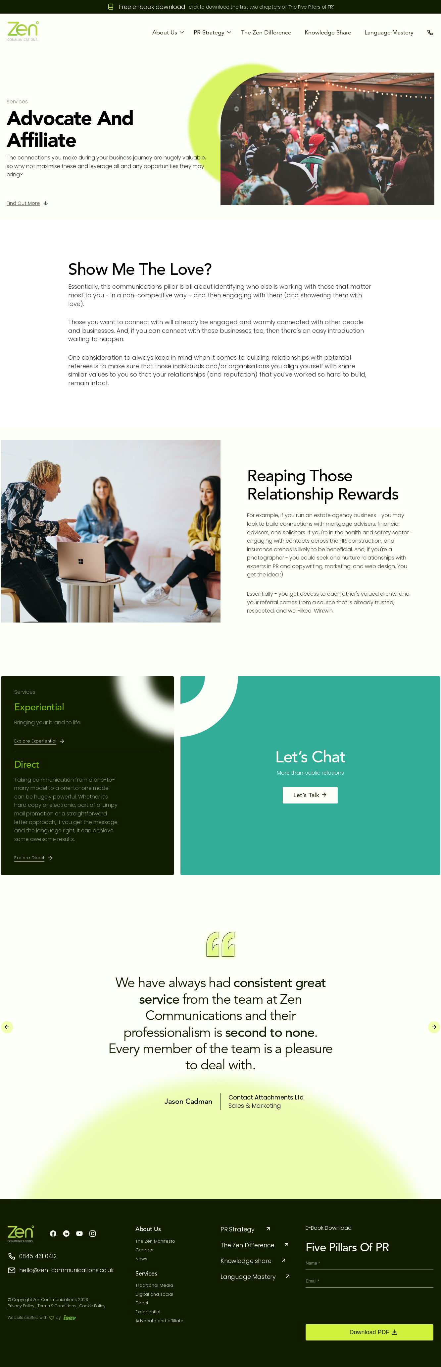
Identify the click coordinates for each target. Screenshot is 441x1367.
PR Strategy (245, 1229)
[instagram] (93, 1234)
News (141, 1259)
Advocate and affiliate (159, 1321)
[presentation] (7, 1027)
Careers (144, 1250)
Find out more (23, 203)
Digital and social (154, 1294)
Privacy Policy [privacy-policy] (21, 1306)
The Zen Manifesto (155, 1241)
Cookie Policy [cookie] (92, 1306)
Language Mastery (389, 32)
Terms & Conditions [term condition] (56, 1306)
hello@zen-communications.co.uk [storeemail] (61, 1270)
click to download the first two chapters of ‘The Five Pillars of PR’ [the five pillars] (261, 7)
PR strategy (209, 32)
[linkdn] (66, 1234)
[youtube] (79, 1234)
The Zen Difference (266, 32)
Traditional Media (154, 1285)
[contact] (430, 32)
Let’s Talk (310, 795)
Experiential (39, 707)
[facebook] (53, 1234)
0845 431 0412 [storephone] (32, 1256)
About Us (164, 32)
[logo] (23, 39)
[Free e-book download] (110, 7)
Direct (26, 764)
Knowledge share (328, 32)
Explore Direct (29, 858)
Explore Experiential (35, 741)
